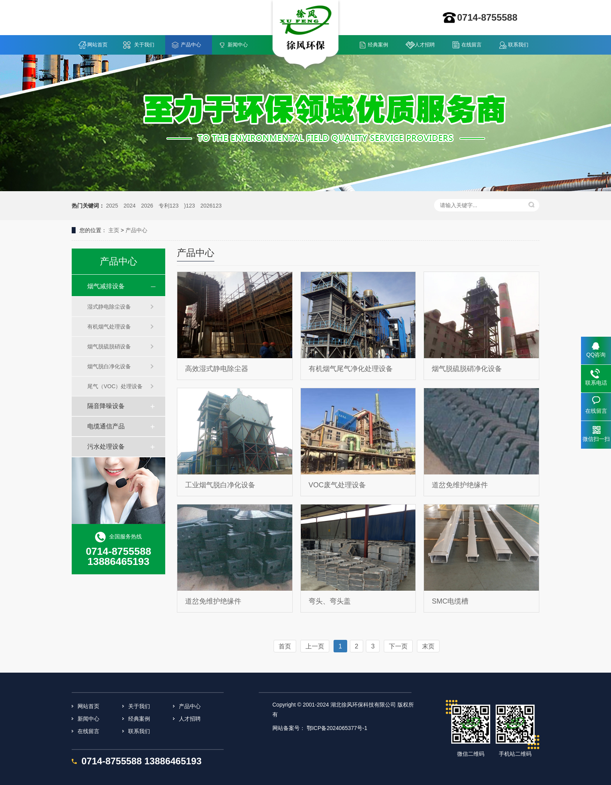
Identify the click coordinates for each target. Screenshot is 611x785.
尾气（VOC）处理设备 (115, 386)
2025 (112, 205)
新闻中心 (238, 45)
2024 (130, 205)
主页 (113, 230)
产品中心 (191, 45)
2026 (147, 205)
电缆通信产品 (106, 426)
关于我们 (144, 45)
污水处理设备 (106, 446)
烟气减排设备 (106, 286)
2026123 (211, 205)
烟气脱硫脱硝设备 (109, 346)
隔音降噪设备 (106, 406)
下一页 (398, 646)
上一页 (315, 646)
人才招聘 (425, 45)
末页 (428, 646)
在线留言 (471, 45)
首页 (285, 646)
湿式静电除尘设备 (109, 307)
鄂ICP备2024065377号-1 (337, 728)
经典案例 (378, 45)
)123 (189, 205)
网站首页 (97, 45)
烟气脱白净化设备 (109, 366)
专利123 (168, 205)
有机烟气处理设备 (109, 326)
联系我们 (518, 45)
